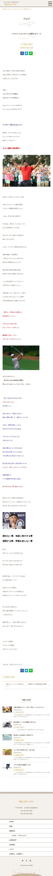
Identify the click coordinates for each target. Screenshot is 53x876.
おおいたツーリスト (24, 875)
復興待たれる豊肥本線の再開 (37, 684)
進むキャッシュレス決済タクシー (15, 685)
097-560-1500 (28, 811)
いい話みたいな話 (26, 44)
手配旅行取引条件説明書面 (26, 865)
